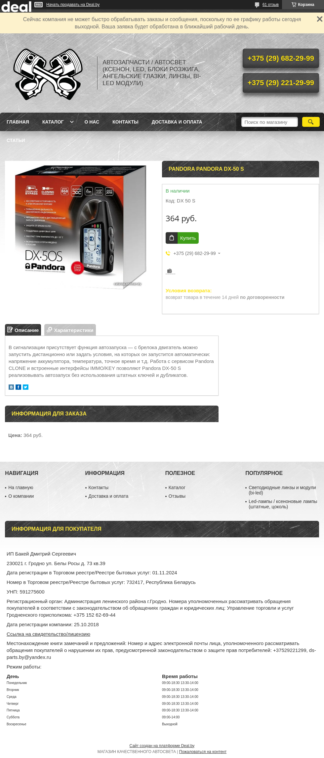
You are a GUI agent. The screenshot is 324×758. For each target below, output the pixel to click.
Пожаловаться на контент (202, 751)
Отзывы (177, 496)
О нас (91, 122)
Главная (18, 122)
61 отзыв (271, 4)
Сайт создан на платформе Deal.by (162, 745)
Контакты (125, 122)
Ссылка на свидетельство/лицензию (48, 634)
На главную (20, 487)
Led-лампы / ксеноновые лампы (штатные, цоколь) (283, 504)
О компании (21, 496)
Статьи (16, 140)
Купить (188, 238)
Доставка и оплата (177, 122)
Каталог (53, 122)
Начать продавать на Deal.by (73, 4)
